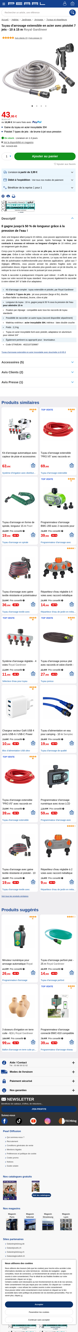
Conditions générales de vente (20, 1145)
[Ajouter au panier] (45, 156)
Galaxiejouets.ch (14, 1248)
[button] (18, 142)
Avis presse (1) (12, 382)
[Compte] (65, 4)
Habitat (15, 19)
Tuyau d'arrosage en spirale (15, 542)
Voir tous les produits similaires (15, 896)
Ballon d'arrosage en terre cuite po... (19, 1049)
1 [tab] (32, 106)
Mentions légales (14, 1149)
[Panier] (72, 4)
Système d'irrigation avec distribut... (19, 473)
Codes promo (13, 1158)
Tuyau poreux (47, 681)
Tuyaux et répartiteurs (56, 19)
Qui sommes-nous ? (15, 1137)
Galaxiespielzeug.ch (15, 1252)
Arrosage (39, 19)
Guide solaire (12, 1166)
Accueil (5, 19)
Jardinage (26, 19)
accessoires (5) (13, 362)
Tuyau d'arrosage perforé (52, 980)
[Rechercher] (72, 13)
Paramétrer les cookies (39, 1312)
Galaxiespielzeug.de (15, 1244)
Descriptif (8, 218)
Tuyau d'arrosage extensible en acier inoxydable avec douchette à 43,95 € (34, 352)
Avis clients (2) (12, 372)
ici (21, 1295)
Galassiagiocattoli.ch (16, 1256)
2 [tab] (36, 106)
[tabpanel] (39, 70)
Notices (10, 1162)
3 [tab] (41, 106)
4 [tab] (45, 106)
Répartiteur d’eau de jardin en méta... (58, 612)
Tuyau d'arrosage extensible (54, 473)
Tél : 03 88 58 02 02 (18, 1065)
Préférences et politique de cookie (21, 1153)
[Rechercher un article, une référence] (39, 12)
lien (30, 1279)
